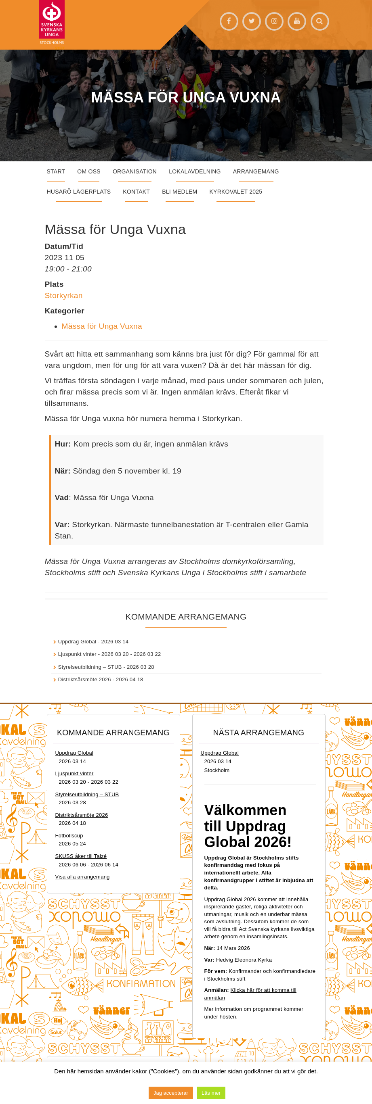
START (56, 171)
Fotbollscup (69, 836)
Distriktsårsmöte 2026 (84, 679)
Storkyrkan (64, 295)
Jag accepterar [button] (170, 1093)
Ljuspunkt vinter (77, 654)
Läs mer (211, 1093)
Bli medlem (179, 191)
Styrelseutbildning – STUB (90, 667)
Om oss (89, 171)
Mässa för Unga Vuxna (102, 326)
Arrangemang (256, 171)
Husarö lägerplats (79, 191)
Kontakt (136, 191)
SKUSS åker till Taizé (81, 856)
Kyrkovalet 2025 (235, 191)
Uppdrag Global (77, 642)
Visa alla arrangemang (82, 877)
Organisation (135, 171)
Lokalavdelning (195, 171)
